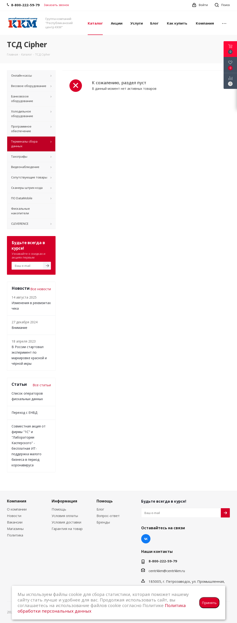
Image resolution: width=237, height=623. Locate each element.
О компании (17, 509)
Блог (100, 509)
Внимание (19, 327)
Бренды (103, 522)
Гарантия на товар (67, 528)
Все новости (40, 289)
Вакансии (14, 522)
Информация (64, 501)
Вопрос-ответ (108, 515)
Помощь (59, 509)
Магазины (15, 528)
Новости (14, 515)
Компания (16, 501)
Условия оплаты (65, 515)
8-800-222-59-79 (163, 561)
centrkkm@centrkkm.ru (167, 570)
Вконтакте (145, 538)
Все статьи (42, 385)
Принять (209, 602)
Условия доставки (66, 522)
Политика (15, 535)
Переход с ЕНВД (24, 412)
